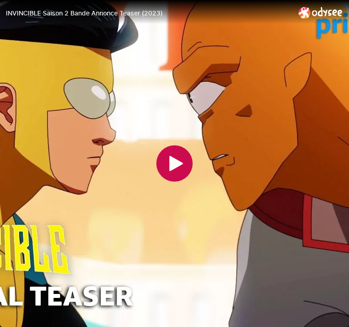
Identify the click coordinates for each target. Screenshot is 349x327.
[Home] (320, 12)
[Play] (174, 163)
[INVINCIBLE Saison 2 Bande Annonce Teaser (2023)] (148, 13)
